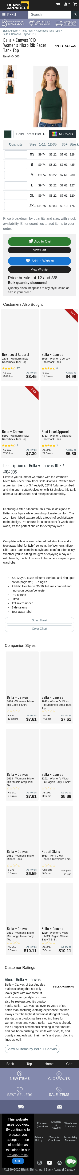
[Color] (30, 134)
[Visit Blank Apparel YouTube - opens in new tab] (50, 1162)
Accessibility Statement (70, 1139)
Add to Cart (39, 241)
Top (29, 1064)
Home (49, 1064)
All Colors (62, 134)
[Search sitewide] (49, 15)
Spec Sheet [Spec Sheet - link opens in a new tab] (39, 620)
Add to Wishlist (39, 261)
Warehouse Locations (70, 1125)
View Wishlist (39, 269)
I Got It (17, 1160)
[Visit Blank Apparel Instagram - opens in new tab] (40, 1162)
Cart (69, 1064)
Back (10, 1064)
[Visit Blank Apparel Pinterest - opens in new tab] (59, 1162)
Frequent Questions (42, 1125)
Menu (8, 15)
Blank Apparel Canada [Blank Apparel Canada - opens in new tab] (60, 1169)
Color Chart (39, 628)
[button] (58, 3)
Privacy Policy (17, 1155)
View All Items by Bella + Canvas (32, 1049)
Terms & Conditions (54, 1139)
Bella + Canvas (15, 40)
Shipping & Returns (56, 1124)
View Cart (39, 250)
